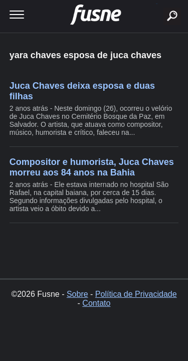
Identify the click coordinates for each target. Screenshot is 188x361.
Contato (96, 303)
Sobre (77, 294)
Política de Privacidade (136, 294)
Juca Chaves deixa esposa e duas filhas (82, 91)
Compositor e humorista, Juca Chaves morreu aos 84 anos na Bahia (92, 167)
